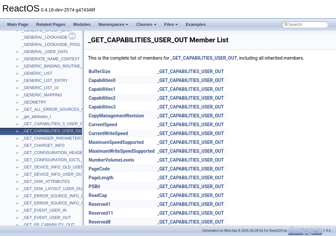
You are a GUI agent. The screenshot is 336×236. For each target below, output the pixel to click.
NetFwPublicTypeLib (39, 52)
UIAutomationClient (38, 203)
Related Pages (50, 24)
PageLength (101, 177)
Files (171, 24)
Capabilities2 (102, 98)
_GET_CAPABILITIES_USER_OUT (203, 58)
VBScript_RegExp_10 (41, 218)
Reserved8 (100, 222)
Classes (146, 24)
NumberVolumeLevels (111, 160)
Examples (196, 24)
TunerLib (29, 174)
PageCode (99, 168)
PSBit (94, 186)
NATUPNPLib (33, 45)
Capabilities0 (102, 80)
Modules (82, 24)
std (24, 124)
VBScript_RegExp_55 (41, 225)
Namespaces (113, 24)
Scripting (29, 95)
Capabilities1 (102, 89)
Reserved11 (101, 213)
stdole (27, 131)
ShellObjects (33, 117)
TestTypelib (31, 153)
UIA (25, 189)
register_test (32, 88)
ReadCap (98, 195)
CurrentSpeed (103, 124)
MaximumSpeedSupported (116, 142)
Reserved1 (100, 204)
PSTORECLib (34, 73)
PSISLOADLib (34, 66)
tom (25, 167)
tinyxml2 (29, 160)
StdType (29, 138)
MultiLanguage (35, 37)
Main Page (17, 24)
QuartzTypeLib (34, 81)
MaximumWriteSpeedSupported (122, 151)
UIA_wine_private (37, 196)
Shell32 (28, 110)
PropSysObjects (36, 59)
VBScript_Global (36, 210)
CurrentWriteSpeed (108, 133)
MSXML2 (30, 30)
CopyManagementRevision (116, 115)
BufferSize (99, 71)
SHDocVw (31, 102)
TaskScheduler (35, 146)
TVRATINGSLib (35, 182)
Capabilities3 (102, 106)
